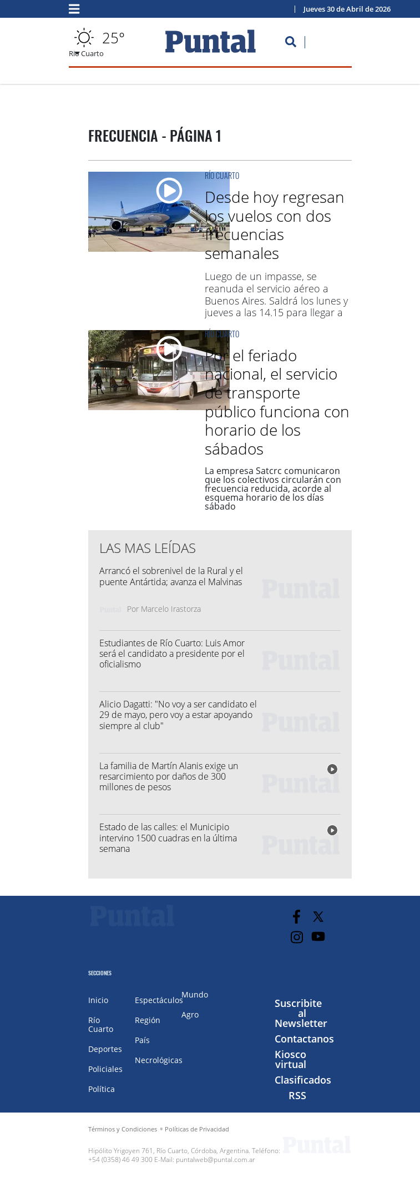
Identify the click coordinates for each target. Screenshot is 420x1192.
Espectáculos (159, 1000)
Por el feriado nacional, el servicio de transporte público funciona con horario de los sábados (277, 402)
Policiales (105, 1069)
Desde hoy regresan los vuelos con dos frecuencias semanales (275, 224)
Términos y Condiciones (122, 1129)
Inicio (98, 1000)
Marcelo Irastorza (171, 609)
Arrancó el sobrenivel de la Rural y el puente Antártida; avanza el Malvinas (171, 576)
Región (147, 1020)
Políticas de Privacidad (197, 1129)
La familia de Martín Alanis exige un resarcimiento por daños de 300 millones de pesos (168, 776)
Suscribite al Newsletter (301, 1013)
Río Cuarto (222, 175)
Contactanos (304, 1038)
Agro (190, 1014)
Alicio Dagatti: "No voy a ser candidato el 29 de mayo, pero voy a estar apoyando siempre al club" (178, 714)
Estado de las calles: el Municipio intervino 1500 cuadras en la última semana (168, 837)
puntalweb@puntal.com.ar (215, 1159)
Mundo (194, 994)
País (142, 1040)
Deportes (105, 1049)
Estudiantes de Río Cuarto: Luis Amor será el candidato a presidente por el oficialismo (172, 653)
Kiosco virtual (290, 1059)
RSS (297, 1095)
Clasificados (303, 1079)
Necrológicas (159, 1060)
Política (101, 1089)
